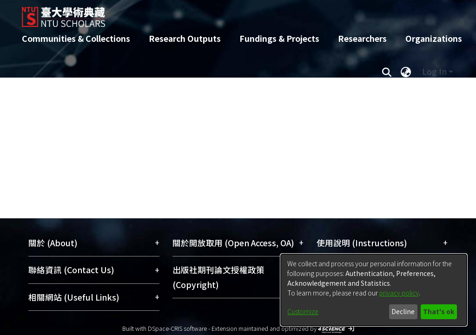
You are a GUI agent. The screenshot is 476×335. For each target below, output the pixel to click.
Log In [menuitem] (434, 71)
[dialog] (374, 290)
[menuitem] (405, 72)
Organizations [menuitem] (433, 38)
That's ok (438, 311)
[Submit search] (386, 71)
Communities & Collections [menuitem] (76, 38)
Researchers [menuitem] (362, 38)
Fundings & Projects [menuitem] (279, 38)
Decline (403, 311)
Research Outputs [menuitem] (185, 38)
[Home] (230, 13)
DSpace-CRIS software (177, 328)
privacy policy (399, 292)
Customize (302, 311)
